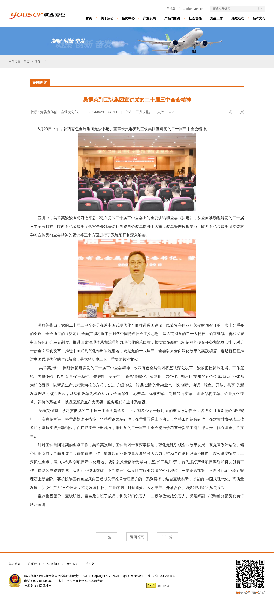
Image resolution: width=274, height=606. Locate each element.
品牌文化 (259, 18)
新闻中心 (128, 18)
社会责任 (195, 18)
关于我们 (107, 18)
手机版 (171, 8)
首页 (89, 18)
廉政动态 (237, 18)
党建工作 (216, 18)
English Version (193, 8)
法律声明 (53, 564)
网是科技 (45, 585)
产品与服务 (172, 18)
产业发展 (149, 18)
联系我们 (34, 564)
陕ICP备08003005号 (161, 576)
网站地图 (72, 564)
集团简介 (15, 564)
